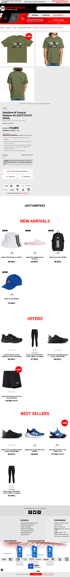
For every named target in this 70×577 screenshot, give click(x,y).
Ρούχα (14, 27)
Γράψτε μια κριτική (8, 123)
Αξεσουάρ (46, 15)
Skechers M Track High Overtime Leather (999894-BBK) (57, 355)
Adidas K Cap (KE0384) (11, 299)
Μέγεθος (5, 155)
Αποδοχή (35, 574)
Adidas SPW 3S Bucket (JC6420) (11, 257)
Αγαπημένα (27, 176)
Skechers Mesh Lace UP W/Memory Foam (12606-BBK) (11, 355)
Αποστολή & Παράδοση (27, 525)
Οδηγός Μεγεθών (27, 155)
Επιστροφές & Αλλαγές (27, 530)
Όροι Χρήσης (24, 193)
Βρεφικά (35, 15)
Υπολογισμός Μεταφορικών (20, 171)
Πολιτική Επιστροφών (13, 193)
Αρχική (2, 27)
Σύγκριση (12, 176)
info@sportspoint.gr (63, 534)
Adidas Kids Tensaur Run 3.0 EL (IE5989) (35, 450)
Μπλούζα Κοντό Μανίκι (24, 27)
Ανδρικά (8, 27)
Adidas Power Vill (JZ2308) (57, 257)
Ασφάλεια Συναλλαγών (27, 529)
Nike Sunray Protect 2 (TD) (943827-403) (57, 450)
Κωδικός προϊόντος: (8, 120)
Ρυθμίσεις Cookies (48, 574)
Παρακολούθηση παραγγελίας (29, 523)
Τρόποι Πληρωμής (26, 527)
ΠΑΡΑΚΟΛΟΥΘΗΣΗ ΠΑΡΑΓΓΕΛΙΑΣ (36, 1)
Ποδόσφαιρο (58, 15)
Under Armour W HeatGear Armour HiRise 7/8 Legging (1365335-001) (34, 356)
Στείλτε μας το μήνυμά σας (61, 536)
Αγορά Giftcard (25, 534)
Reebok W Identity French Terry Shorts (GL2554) (12, 397)
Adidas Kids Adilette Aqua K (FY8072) (34, 258)
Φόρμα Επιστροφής (26, 532)
